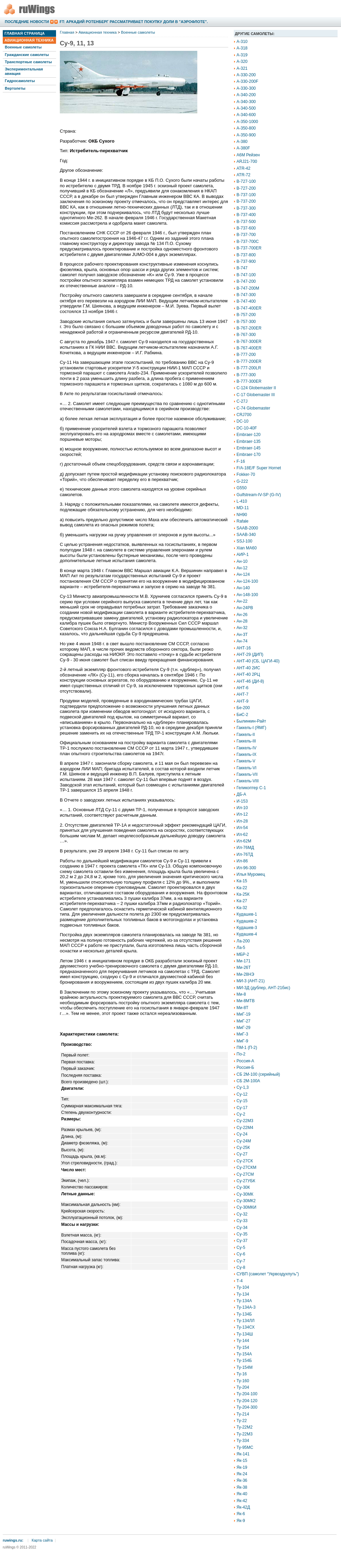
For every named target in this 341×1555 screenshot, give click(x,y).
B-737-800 (246, 255)
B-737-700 (246, 234)
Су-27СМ (245, 1174)
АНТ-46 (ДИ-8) (250, 681)
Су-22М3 (244, 1120)
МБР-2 (242, 954)
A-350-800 (246, 128)
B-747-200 (246, 281)
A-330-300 (246, 88)
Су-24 (242, 1134)
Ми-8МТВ (245, 1000)
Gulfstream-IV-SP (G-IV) (258, 494)
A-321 (242, 68)
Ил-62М (243, 841)
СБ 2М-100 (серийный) (258, 1074)
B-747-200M (247, 288)
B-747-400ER (249, 308)
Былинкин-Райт (251, 721)
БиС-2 (242, 714)
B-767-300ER (249, 341)
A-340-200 (246, 94)
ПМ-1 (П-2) (246, 1047)
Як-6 (240, 1513)
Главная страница (24, 33)
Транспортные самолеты (28, 62)
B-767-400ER (249, 348)
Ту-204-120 (246, 1400)
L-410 (241, 501)
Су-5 (240, 1247)
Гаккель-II (245, 734)
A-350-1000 (247, 121)
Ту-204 (242, 1387)
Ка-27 (241, 900)
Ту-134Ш (244, 1334)
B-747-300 (246, 294)
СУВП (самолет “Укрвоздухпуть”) (267, 1274)
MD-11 (242, 507)
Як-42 (241, 1500)
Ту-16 (241, 1374)
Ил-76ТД (244, 854)
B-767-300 (246, 334)
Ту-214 (242, 1414)
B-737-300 (246, 208)
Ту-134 (242, 1294)
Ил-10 (242, 807)
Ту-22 (241, 1420)
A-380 (242, 141)
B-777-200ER (249, 361)
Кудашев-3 (246, 927)
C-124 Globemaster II (256, 387)
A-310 (242, 41)
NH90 (241, 514)
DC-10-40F (246, 428)
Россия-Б (245, 1067)
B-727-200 (246, 188)
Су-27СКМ (246, 1167)
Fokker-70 (245, 474)
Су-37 (242, 1240)
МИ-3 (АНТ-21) (250, 980)
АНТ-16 (243, 648)
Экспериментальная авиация (24, 71)
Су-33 (242, 1220)
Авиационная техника (29, 40)
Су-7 (240, 1260)
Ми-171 (243, 961)
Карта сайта (42, 1540)
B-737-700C (247, 241)
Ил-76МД (245, 847)
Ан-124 (243, 574)
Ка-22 (241, 887)
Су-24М (243, 1141)
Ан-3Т (242, 634)
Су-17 (242, 1107)
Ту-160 (242, 1380)
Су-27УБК (245, 1180)
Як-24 (241, 1474)
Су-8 (240, 1267)
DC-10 (242, 421)
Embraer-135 (248, 441)
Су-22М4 (244, 1127)
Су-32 (242, 1214)
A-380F (243, 148)
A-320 (242, 61)
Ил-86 (242, 861)
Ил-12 (242, 814)
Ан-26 (242, 614)
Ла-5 (240, 947)
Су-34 (242, 1227)
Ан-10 (242, 561)
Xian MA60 (246, 548)
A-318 (242, 48)
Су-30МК (244, 1194)
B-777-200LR (248, 368)
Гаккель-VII (246, 774)
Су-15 (242, 1100)
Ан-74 (242, 641)
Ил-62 (242, 834)
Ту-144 (242, 1340)
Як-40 (241, 1493)
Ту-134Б (244, 1314)
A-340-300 (246, 101)
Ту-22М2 (244, 1427)
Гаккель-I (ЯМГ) (251, 727)
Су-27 (242, 1154)
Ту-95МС (244, 1447)
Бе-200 (243, 707)
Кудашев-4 (246, 934)
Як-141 (243, 1454)
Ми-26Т (243, 967)
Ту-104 (242, 1287)
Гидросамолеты (20, 81)
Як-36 (241, 1480)
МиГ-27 (243, 1021)
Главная (67, 32)
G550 (241, 487)
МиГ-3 (242, 1034)
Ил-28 (242, 821)
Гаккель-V (245, 761)
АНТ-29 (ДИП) (249, 654)
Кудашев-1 (246, 914)
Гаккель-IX (246, 754)
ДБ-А (241, 794)
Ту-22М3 (244, 1434)
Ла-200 (243, 941)
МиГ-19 (243, 1014)
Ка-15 (241, 881)
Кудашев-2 (246, 921)
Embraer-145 (248, 448)
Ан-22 (242, 601)
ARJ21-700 (246, 161)
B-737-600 (246, 228)
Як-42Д (243, 1507)
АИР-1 (242, 554)
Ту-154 (242, 1347)
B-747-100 (246, 274)
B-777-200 (246, 354)
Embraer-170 (248, 454)
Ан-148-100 (247, 594)
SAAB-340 (246, 534)
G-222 (242, 481)
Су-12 (242, 1094)
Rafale (242, 521)
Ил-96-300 (246, 867)
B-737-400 (246, 214)
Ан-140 (243, 587)
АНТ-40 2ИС (248, 667)
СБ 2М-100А (248, 1080)
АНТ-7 (242, 694)
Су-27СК (244, 1161)
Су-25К (243, 1147)
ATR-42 (243, 168)
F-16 (240, 461)
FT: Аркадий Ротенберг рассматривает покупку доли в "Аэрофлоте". (133, 22)
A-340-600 (246, 114)
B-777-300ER (249, 381)
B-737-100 (246, 194)
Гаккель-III (246, 741)
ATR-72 (243, 174)
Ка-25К (243, 894)
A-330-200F (247, 81)
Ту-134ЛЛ (245, 1320)
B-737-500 (246, 221)
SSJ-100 (244, 541)
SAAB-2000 (247, 528)
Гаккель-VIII (247, 781)
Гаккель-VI (246, 767)
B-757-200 (246, 314)
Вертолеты (15, 88)
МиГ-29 (243, 1027)
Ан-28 (242, 621)
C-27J (242, 401)
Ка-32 (241, 907)
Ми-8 (241, 994)
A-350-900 (246, 135)
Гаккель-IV (246, 748)
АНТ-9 (242, 701)
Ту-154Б (244, 1360)
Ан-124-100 (247, 581)
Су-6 (240, 1254)
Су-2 (240, 1114)
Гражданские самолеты (27, 55)
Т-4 (239, 1280)
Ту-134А (244, 1300)
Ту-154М (244, 1367)
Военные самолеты (23, 47)
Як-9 (240, 1520)
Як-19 (241, 1467)
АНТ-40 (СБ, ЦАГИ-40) (257, 661)
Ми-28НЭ (245, 974)
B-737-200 (246, 201)
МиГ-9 (242, 1041)
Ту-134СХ (245, 1327)
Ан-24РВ (244, 607)
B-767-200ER (249, 328)
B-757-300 (246, 321)
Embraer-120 (248, 434)
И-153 (242, 801)
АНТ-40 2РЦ (248, 674)
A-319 (242, 55)
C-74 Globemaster (253, 408)
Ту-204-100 (246, 1393)
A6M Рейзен (248, 155)
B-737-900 (246, 261)
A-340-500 (246, 108)
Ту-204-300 (246, 1407)
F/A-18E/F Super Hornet (258, 468)
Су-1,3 (242, 1087)
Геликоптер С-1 (251, 787)
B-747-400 (246, 301)
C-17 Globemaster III (255, 394)
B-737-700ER (249, 248)
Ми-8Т (242, 1007)
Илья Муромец (250, 874)
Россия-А (245, 1061)
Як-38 (241, 1487)
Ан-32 (242, 627)
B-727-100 (246, 181)
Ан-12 (242, 568)
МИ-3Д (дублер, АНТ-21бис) (263, 987)
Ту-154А (244, 1354)
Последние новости (27, 22)
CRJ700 (243, 414)
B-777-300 (246, 374)
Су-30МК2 (246, 1200)
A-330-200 (246, 74)
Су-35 (242, 1234)
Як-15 (241, 1460)
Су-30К (243, 1187)
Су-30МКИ (246, 1207)
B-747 (242, 268)
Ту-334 (242, 1440)
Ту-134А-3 (245, 1307)
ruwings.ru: (13, 1540)
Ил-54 (242, 827)
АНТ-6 (242, 687)
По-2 (240, 1054)
